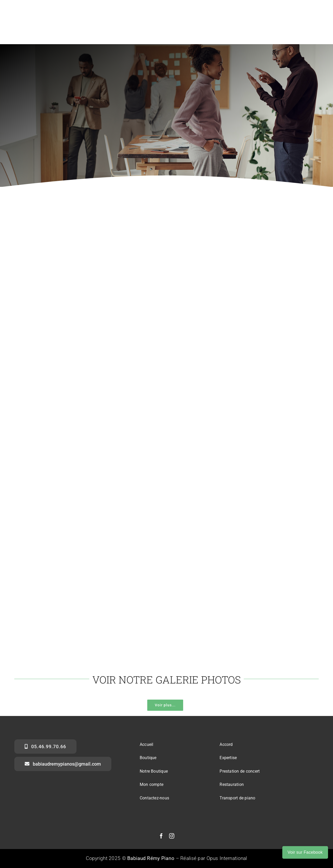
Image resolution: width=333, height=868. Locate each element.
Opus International (227, 858)
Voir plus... (165, 705)
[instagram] (171, 836)
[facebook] (161, 836)
